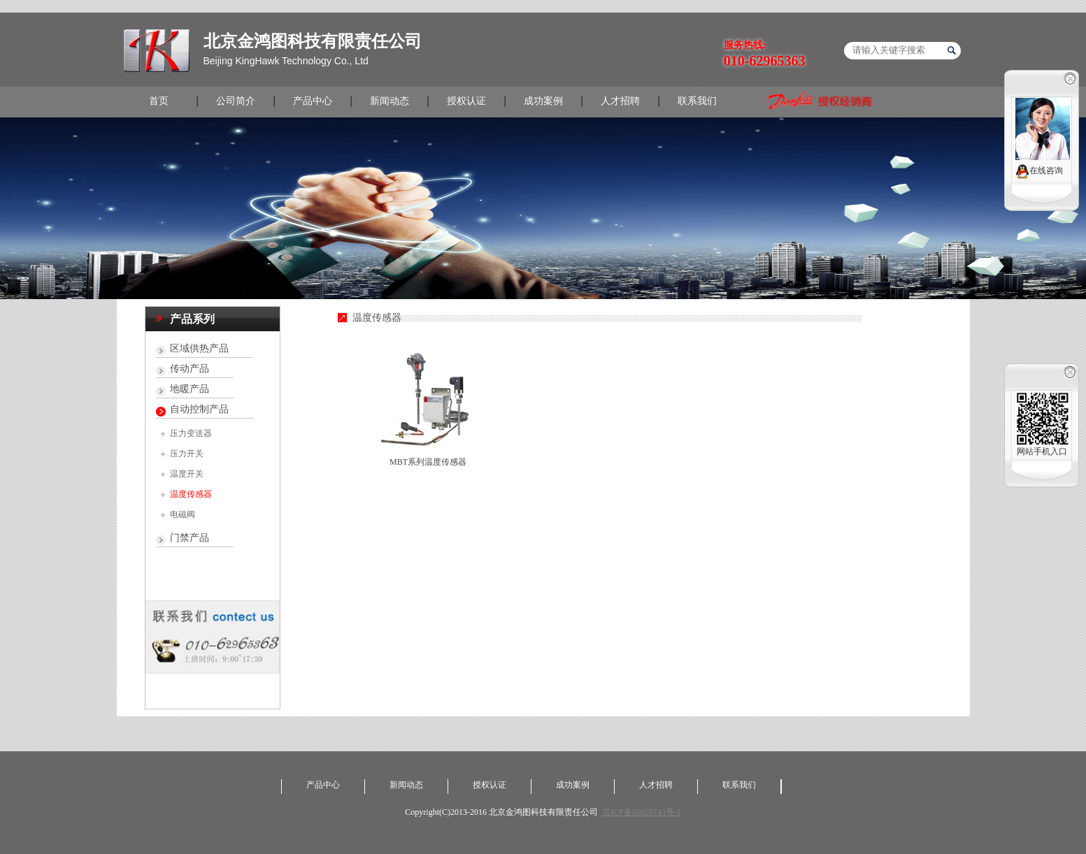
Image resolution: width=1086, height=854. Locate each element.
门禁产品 (189, 538)
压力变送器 (191, 433)
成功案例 (543, 101)
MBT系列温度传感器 (428, 462)
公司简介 (235, 101)
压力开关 (186, 453)
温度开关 (186, 474)
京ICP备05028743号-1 (641, 812)
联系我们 (697, 101)
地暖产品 (189, 389)
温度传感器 (191, 494)
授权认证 (466, 101)
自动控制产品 (199, 409)
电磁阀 (182, 514)
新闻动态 (389, 101)
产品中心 (312, 101)
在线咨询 (1039, 171)
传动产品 (189, 368)
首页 (159, 101)
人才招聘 (620, 101)
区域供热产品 (199, 348)
